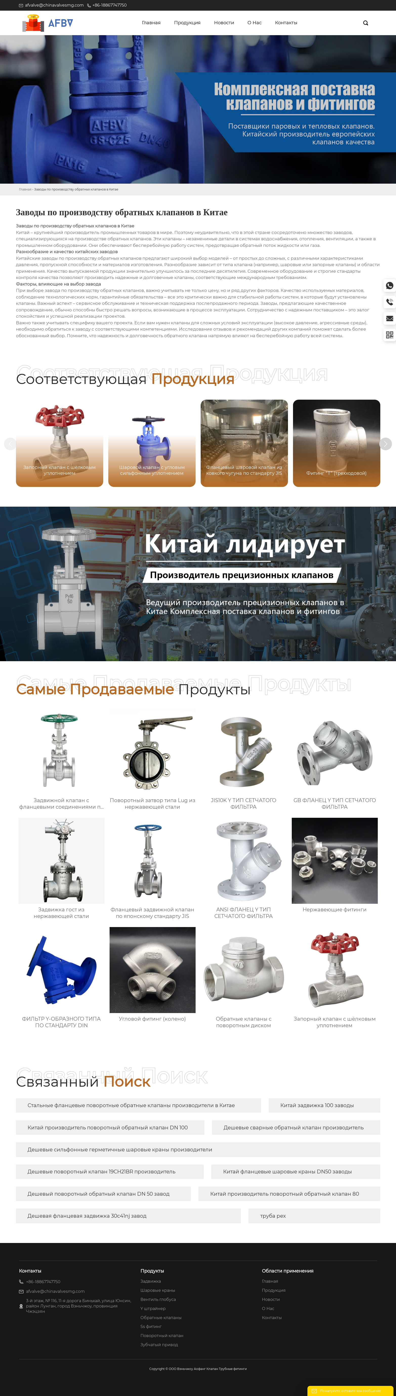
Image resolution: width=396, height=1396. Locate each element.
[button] (385, 444)
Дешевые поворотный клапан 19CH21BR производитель (101, 1172)
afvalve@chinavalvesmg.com (54, 5)
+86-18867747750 (109, 5)
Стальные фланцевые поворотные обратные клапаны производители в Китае (131, 1105)
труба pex (273, 1216)
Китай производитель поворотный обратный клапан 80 (284, 1194)
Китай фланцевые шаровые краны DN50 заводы (287, 1172)
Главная (25, 189)
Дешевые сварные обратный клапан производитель (294, 1128)
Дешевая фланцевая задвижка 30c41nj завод (87, 1216)
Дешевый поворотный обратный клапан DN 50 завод (99, 1194)
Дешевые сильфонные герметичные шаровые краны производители (120, 1150)
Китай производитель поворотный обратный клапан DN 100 (108, 1128)
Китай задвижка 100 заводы (317, 1105)
